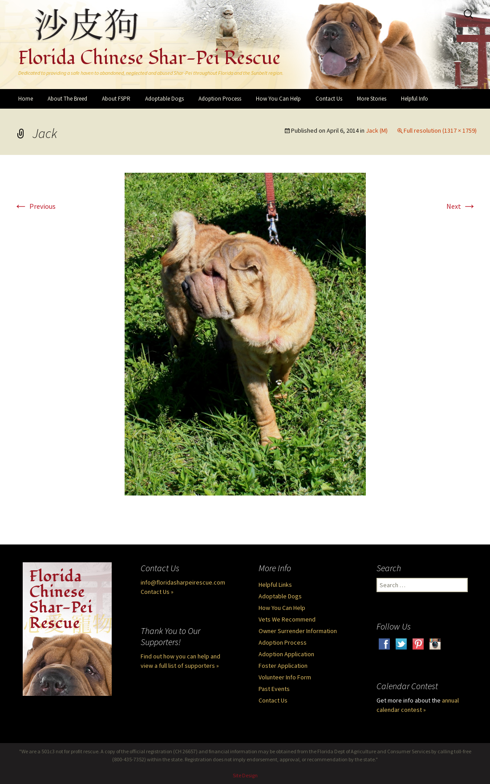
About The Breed (67, 98)
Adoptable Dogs (164, 98)
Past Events (274, 689)
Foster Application (283, 666)
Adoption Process (219, 98)
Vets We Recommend (287, 619)
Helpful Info (414, 98)
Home (25, 98)
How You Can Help (278, 98)
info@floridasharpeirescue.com (183, 582)
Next (461, 206)
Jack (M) (377, 130)
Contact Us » (157, 592)
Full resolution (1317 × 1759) (440, 130)
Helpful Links (275, 585)
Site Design (245, 775)
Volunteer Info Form (285, 677)
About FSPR (116, 98)
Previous (35, 206)
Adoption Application (286, 654)
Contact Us (329, 98)
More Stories (371, 98)
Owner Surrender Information (298, 631)
